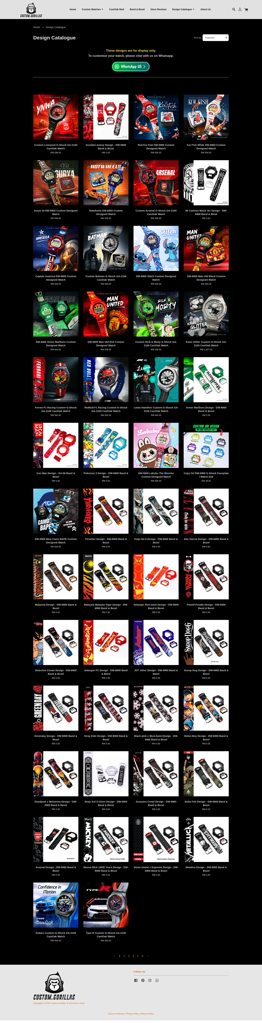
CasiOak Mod (116, 10)
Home (73, 10)
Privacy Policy (132, 1016)
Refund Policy (147, 1016)
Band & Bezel (137, 10)
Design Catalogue (183, 10)
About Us (206, 10)
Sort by (197, 40)
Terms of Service (116, 1016)
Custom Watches (93, 10)
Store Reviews (158, 10)
